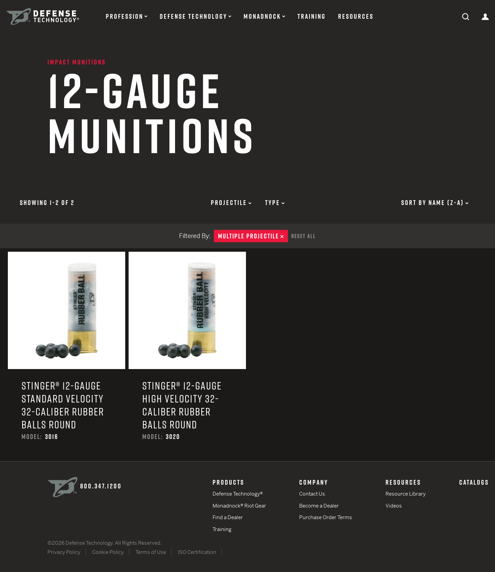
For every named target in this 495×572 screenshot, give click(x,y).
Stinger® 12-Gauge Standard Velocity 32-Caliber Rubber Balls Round (66, 356)
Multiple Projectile (253, 236)
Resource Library (405, 493)
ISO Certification (197, 552)
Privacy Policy (64, 552)
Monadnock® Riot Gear (239, 505)
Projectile (231, 202)
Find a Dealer (228, 517)
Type (275, 202)
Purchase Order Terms (325, 517)
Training (311, 16)
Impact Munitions (76, 62)
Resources (356, 16)
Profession (124, 16)
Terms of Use (150, 552)
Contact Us (312, 493)
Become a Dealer (319, 505)
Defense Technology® (238, 493)
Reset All (303, 236)
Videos (393, 505)
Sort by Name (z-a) (434, 202)
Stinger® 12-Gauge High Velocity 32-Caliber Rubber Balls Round (187, 356)
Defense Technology (193, 16)
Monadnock (262, 16)
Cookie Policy (108, 552)
